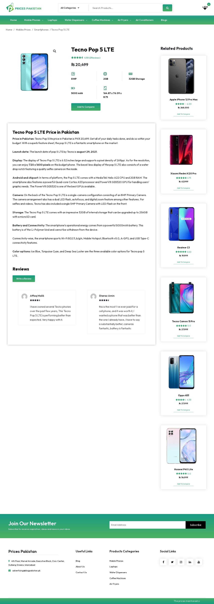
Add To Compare (183, 115)
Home (13, 20)
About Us (80, 559)
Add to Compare (86, 107)
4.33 (189, 395)
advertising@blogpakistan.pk (24, 563)
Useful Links (84, 544)
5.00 (189, 250)
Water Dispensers (74, 20)
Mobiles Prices (24, 30)
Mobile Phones (32, 20)
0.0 (189, 322)
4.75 (189, 177)
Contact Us (81, 565)
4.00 (189, 105)
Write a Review (23, 279)
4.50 (92, 58)
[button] (55, 52)
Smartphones (42, 30)
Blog (78, 553)
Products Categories (124, 544)
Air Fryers (123, 20)
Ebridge (131, 594)
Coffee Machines (101, 20)
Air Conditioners (144, 20)
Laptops (52, 20)
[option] (47, 308)
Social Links (168, 544)
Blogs (164, 20)
